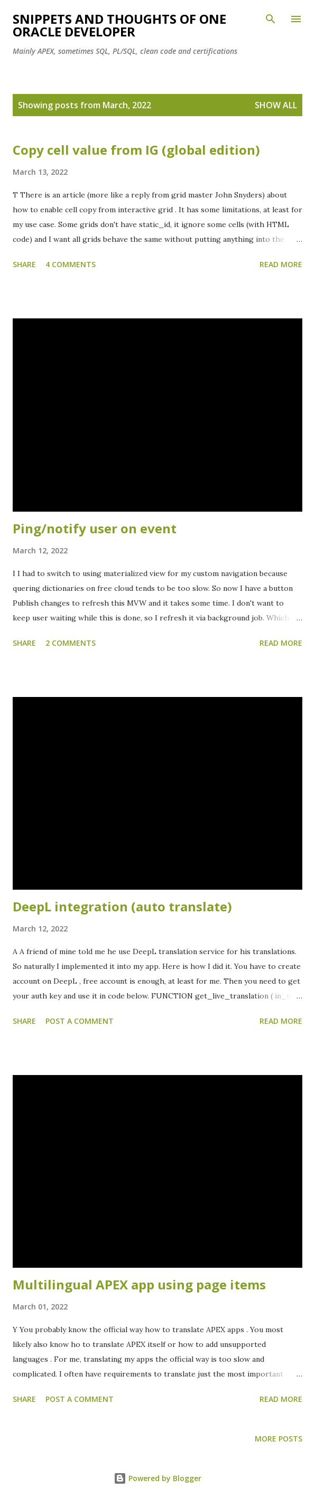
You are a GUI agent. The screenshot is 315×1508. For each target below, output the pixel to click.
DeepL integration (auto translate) (122, 906)
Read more (281, 264)
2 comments (70, 643)
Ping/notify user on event (95, 528)
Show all (276, 105)
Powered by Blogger (157, 1478)
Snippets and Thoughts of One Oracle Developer (119, 25)
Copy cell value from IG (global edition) (136, 149)
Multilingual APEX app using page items (139, 1284)
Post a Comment (79, 1021)
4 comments (70, 264)
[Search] (270, 19)
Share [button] (24, 264)
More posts (278, 1439)
